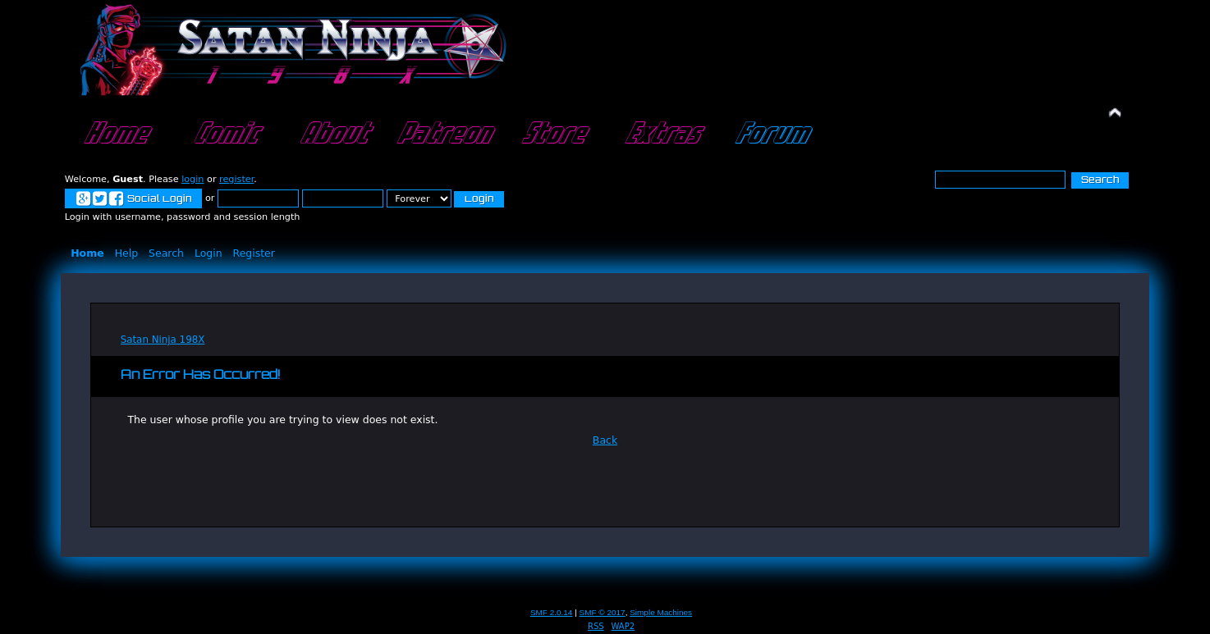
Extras (661, 134)
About (333, 134)
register (236, 179)
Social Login (133, 199)
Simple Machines (661, 612)
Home (115, 134)
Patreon (442, 134)
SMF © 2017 (603, 612)
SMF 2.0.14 (551, 612)
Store (552, 134)
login (192, 179)
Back (605, 440)
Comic (224, 134)
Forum (770, 134)
